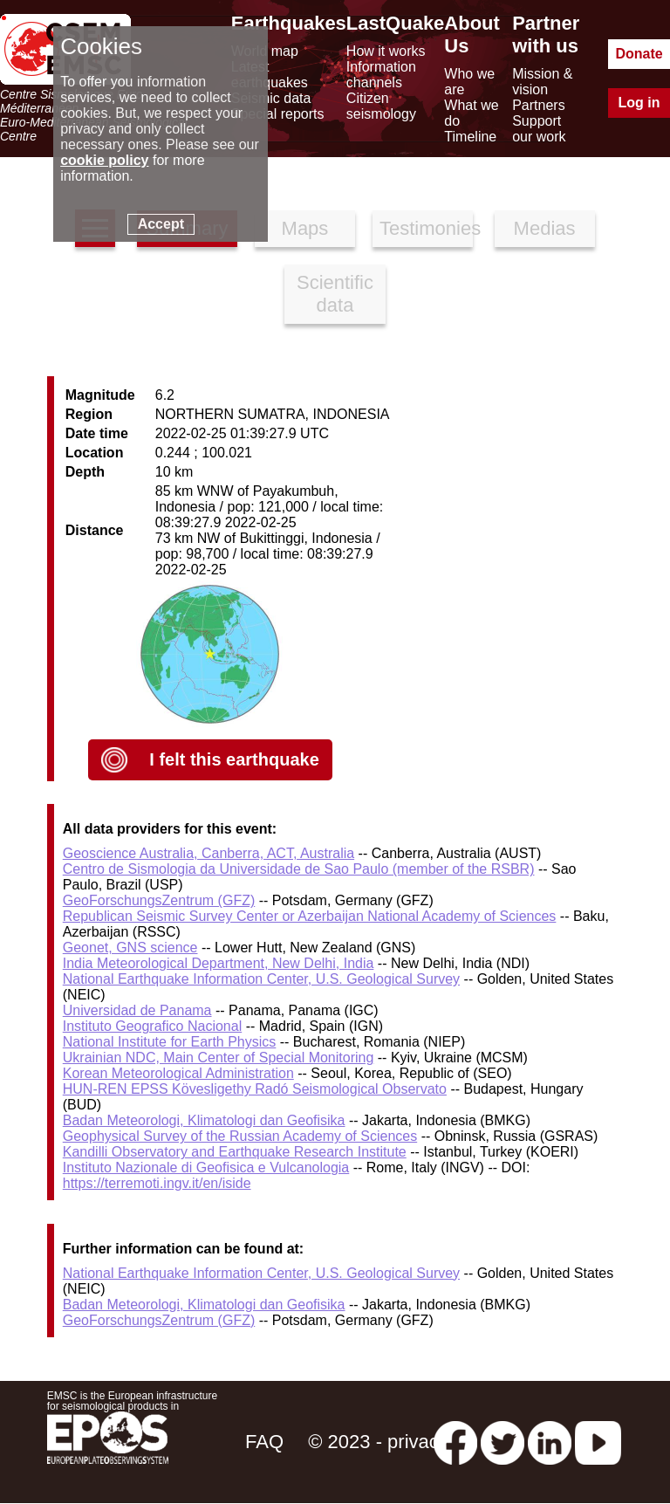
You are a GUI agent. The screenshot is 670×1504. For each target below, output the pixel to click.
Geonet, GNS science (130, 947)
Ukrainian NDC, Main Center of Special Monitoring (218, 1057)
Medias (545, 228)
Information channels (381, 74)
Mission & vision (542, 81)
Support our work (538, 128)
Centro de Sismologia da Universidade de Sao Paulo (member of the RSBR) (299, 869)
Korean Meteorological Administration (178, 1073)
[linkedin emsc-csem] (549, 1441)
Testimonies (426, 228)
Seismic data (271, 98)
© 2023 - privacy (378, 1441)
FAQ (264, 1441)
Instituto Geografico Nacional (152, 1026)
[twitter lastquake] (502, 1441)
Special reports (278, 113)
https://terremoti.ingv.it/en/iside (157, 1183)
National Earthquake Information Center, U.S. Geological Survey (261, 979)
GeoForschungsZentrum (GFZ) (159, 900)
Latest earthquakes (269, 74)
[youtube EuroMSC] (598, 1441)
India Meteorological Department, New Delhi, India (218, 963)
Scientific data (335, 293)
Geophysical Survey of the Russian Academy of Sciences (240, 1136)
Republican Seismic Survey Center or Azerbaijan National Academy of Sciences (310, 916)
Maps (305, 228)
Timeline (470, 136)
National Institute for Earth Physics (170, 1041)
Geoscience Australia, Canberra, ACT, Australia (208, 853)
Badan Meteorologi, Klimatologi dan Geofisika (204, 1120)
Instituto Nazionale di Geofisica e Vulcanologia (206, 1167)
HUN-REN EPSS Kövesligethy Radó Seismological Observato (255, 1089)
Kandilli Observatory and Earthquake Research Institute (235, 1151)
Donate (638, 53)
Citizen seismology (381, 106)
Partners (538, 105)
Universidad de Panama (137, 1010)
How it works (386, 51)
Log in (639, 102)
